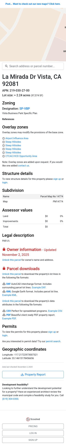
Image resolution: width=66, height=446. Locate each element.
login (4, 182)
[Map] (33, 34)
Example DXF (38, 287)
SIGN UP (33, 440)
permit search (53, 341)
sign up (57, 179)
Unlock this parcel (11, 260)
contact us (23, 165)
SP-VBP (24, 108)
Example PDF (9, 318)
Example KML (9, 295)
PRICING (33, 426)
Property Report (33, 374)
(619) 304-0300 (10, 398)
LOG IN (33, 433)
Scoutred (35, 419)
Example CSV (55, 311)
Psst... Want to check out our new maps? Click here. (32, 4)
